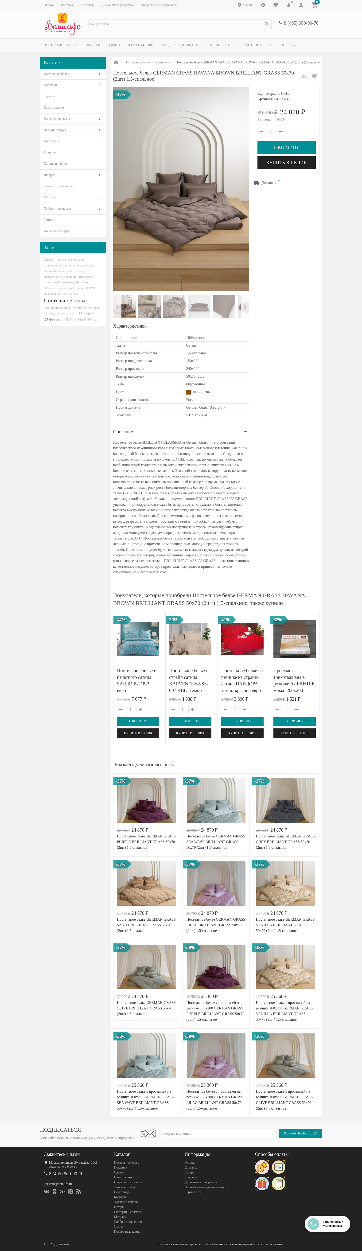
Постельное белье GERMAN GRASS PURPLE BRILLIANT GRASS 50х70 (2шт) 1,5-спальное (146, 841)
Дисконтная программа (117, 5)
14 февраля (86, 313)
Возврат (190, 1172)
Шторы (49, 175)
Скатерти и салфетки (58, 186)
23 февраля (54, 319)
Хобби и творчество (58, 208)
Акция (48, 271)
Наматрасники (141, 45)
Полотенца (251, 45)
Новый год (66, 282)
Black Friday (75, 288)
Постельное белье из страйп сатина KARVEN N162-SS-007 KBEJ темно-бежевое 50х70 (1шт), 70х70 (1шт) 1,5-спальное (189, 690)
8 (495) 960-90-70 (301, 23)
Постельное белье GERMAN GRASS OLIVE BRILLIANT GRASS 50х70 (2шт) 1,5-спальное (146, 1008)
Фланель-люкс (86, 265)
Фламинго (50, 282)
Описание (123, 431)
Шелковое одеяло (55, 288)
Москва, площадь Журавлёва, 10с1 (73, 1162)
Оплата (49, 5)
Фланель (90, 288)
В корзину (286, 147)
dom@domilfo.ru (60, 1184)
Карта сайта (193, 1192)
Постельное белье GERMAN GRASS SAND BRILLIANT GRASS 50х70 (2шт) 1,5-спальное (146, 925)
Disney (79, 271)
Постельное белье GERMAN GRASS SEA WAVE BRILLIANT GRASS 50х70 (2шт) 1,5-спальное (215, 841)
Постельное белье (60, 45)
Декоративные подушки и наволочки (68, 276)
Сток (82, 260)
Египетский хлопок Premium (63, 307)
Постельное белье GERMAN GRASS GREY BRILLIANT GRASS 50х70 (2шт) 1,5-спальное (285, 841)
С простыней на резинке (59, 265)
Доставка (67, 5)
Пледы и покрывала (180, 45)
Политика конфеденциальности (207, 1187)
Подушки (91, 45)
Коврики (276, 45)
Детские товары (219, 45)
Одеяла (114, 45)
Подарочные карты (57, 231)
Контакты (87, 5)
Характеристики (129, 325)
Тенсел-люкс (91, 307)
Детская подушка (66, 260)
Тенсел (92, 319)
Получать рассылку (300, 1133)
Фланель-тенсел (63, 271)
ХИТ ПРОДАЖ (75, 319)
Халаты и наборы (56, 163)
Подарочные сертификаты (159, 5)
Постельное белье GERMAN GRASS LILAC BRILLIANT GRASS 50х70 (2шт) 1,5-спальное (215, 925)
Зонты (48, 220)
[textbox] (180, 24)
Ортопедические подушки (61, 313)
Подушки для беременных (61, 293)
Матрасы (50, 197)
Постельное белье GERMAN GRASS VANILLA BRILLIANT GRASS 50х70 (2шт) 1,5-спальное (285, 925)
